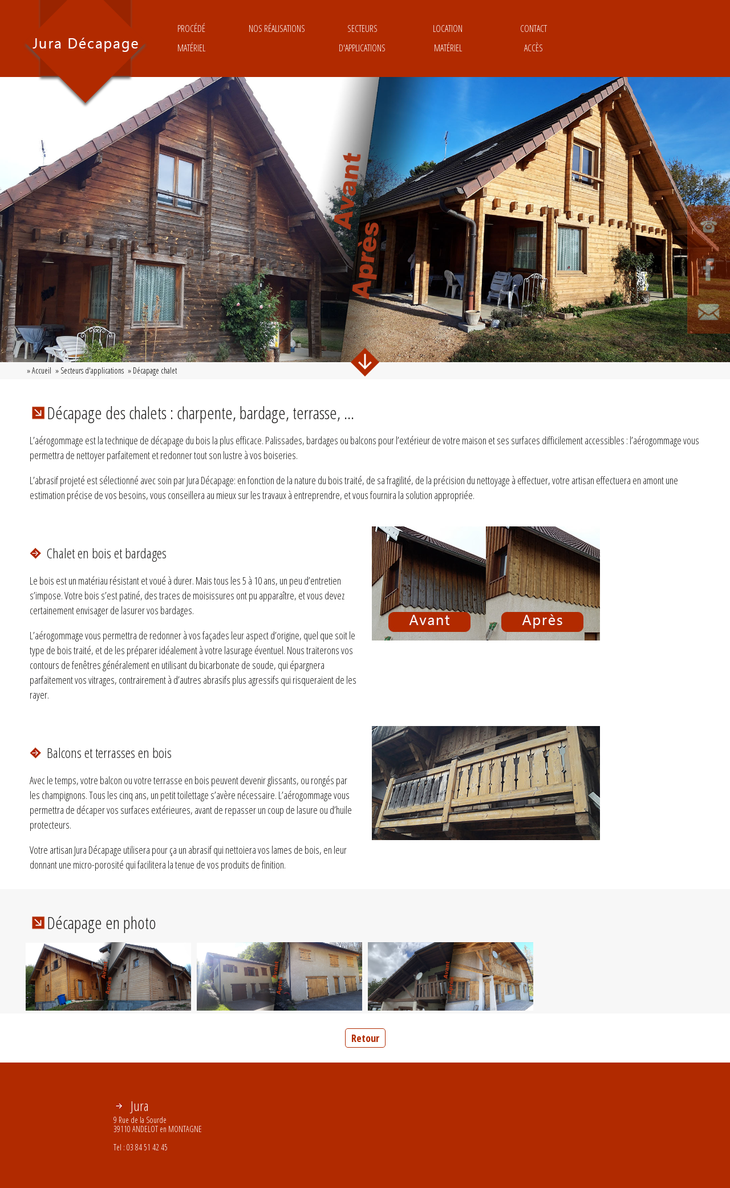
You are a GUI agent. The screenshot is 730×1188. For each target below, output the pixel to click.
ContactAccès (533, 38)
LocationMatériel (448, 38)
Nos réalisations (277, 38)
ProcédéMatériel (191, 38)
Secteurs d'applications (362, 38)
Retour (365, 1038)
